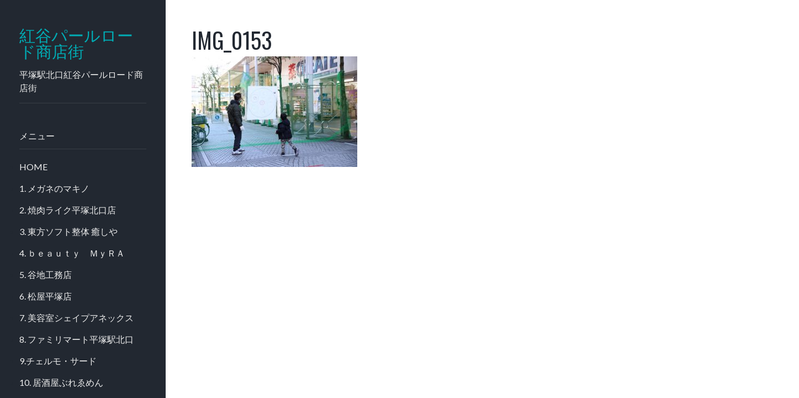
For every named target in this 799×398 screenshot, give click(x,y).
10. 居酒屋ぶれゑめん (61, 382)
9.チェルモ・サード (58, 360)
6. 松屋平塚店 (45, 296)
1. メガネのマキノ (54, 188)
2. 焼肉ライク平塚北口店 (67, 210)
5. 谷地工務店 (45, 274)
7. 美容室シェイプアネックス (76, 317)
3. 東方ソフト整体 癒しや (68, 231)
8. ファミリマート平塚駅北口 (76, 339)
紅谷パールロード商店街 (76, 44)
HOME (33, 166)
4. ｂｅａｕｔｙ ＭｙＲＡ (72, 253)
